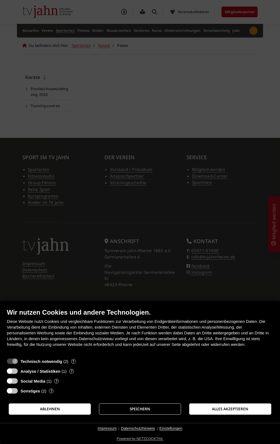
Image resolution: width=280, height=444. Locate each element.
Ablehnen (50, 408)
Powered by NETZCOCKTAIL (140, 439)
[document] (140, 331)
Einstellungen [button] (170, 428)
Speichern (140, 408)
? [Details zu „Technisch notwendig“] (73, 361)
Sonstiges (30, 391)
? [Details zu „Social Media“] (56, 381)
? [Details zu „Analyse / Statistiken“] (71, 371)
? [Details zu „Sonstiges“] (51, 391)
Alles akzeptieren (230, 408)
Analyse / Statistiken (40, 371)
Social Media (33, 381)
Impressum (107, 428)
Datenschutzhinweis (138, 428)
